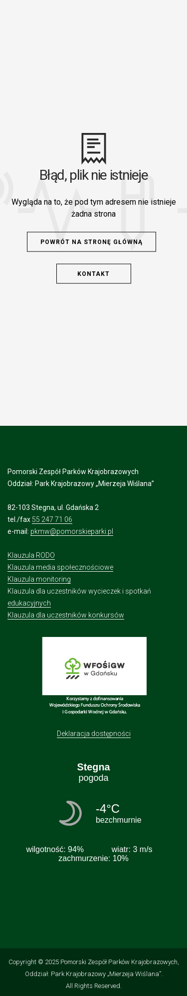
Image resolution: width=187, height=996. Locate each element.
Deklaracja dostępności (94, 734)
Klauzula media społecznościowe (60, 567)
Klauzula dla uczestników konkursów (65, 615)
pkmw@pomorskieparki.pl (71, 531)
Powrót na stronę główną (91, 242)
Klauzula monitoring (39, 579)
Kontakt (93, 273)
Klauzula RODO (31, 555)
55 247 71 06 (52, 519)
